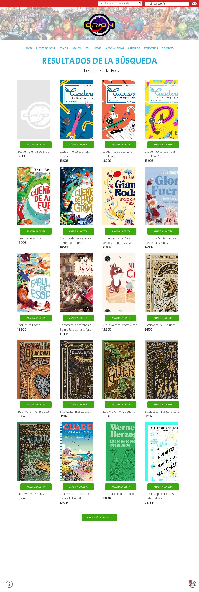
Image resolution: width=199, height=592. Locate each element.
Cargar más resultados (99, 517)
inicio (28, 48)
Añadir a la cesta (36, 144)
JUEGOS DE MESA (45, 48)
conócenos (151, 48)
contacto (168, 48)
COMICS (63, 48)
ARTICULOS (134, 48)
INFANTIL (76, 48)
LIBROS (97, 48)
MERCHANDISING (114, 48)
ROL (87, 48)
